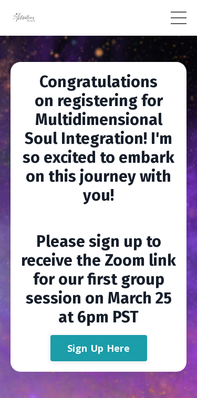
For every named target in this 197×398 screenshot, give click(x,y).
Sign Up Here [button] (98, 348)
